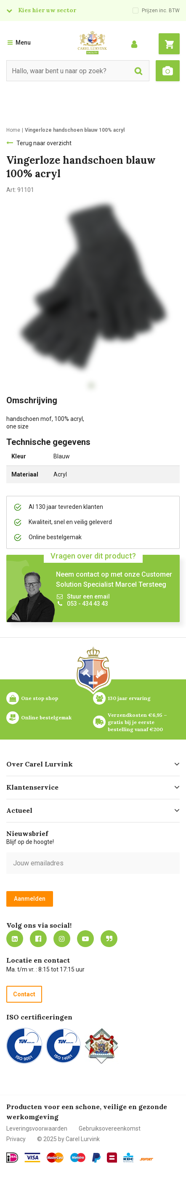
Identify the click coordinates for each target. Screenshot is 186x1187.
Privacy (16, 1139)
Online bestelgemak (46, 717)
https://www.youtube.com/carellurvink (85, 938)
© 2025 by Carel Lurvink (68, 1139)
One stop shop (39, 698)
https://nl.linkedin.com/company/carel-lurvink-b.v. (14, 938)
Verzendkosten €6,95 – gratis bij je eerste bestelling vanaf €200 (138, 722)
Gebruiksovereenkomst (110, 1128)
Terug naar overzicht (44, 143)
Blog (109, 938)
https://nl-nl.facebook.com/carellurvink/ (38, 938)
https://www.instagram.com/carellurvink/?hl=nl (61, 938)
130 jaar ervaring (129, 698)
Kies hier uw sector (47, 10)
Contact (24, 994)
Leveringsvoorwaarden (36, 1128)
